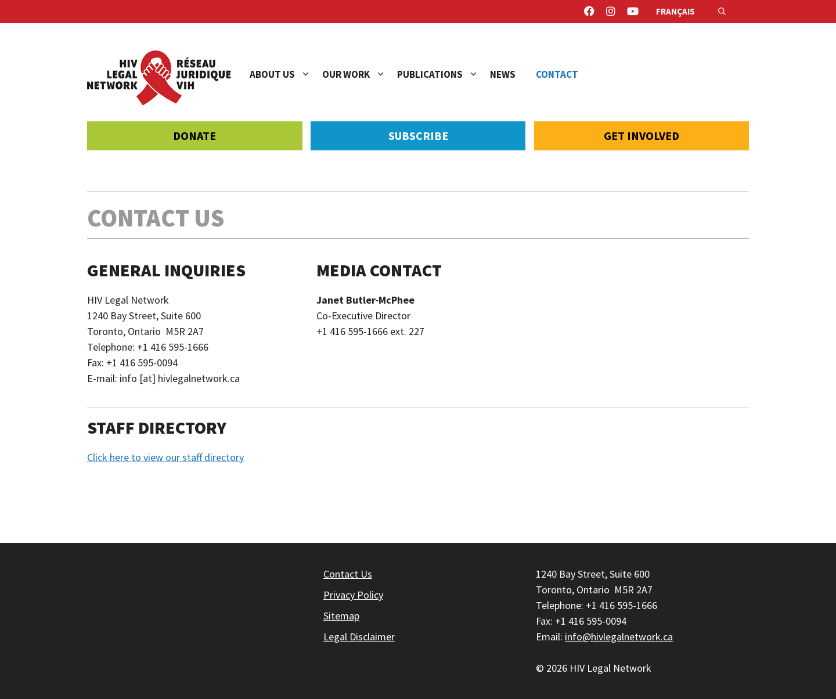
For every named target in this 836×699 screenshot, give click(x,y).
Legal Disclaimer (359, 636)
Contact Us (347, 574)
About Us (286, 74)
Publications (443, 74)
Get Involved (641, 135)
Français (675, 11)
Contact (557, 74)
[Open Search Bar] (722, 11)
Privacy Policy (353, 594)
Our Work (359, 74)
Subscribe (418, 135)
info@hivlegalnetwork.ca (619, 636)
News (503, 74)
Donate (194, 135)
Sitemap (341, 615)
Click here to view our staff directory (165, 457)
